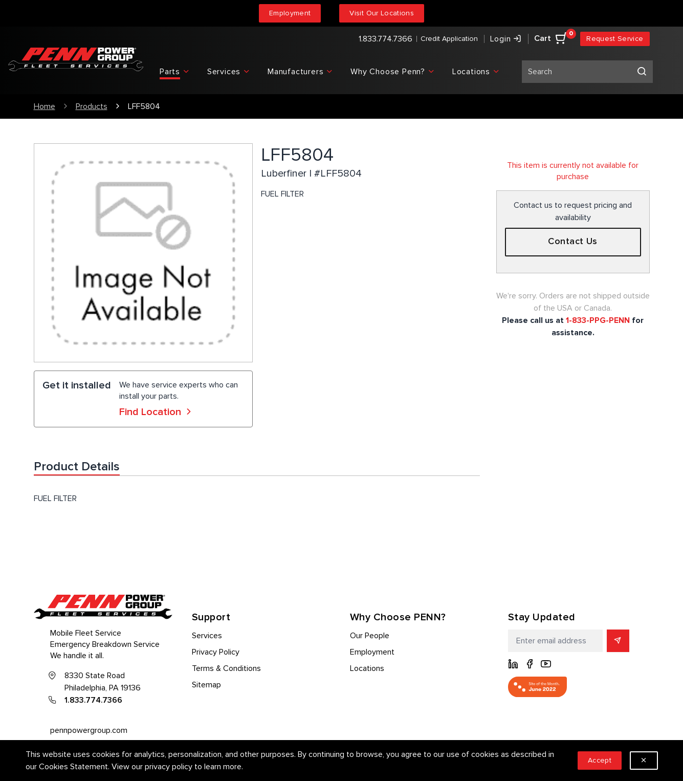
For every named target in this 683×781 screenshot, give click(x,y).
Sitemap (206, 685)
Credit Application (449, 38)
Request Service (614, 38)
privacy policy (168, 767)
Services (207, 636)
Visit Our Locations (381, 13)
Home (44, 106)
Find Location (156, 412)
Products (91, 106)
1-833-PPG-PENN (598, 320)
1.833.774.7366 (385, 39)
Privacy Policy (215, 652)
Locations (367, 668)
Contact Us (573, 241)
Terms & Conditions (226, 668)
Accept (599, 760)
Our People (369, 636)
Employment (290, 13)
